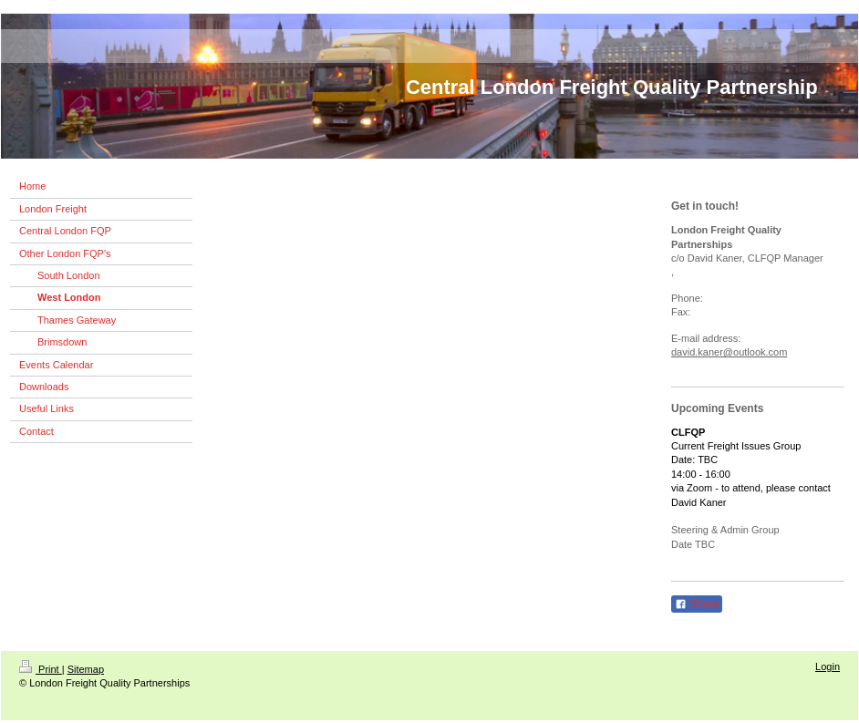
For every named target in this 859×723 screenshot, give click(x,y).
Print (40, 669)
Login (827, 666)
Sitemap (85, 669)
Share (697, 604)
